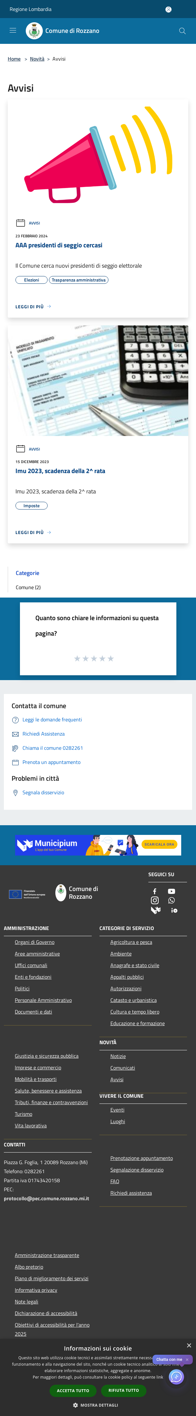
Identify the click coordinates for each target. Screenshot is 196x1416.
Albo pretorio (29, 1267)
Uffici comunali (31, 965)
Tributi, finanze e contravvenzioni (51, 1102)
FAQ (114, 1181)
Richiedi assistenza (131, 1193)
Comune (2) (28, 587)
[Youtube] (171, 892)
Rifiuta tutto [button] (123, 1390)
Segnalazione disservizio (136, 1169)
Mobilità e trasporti (36, 1079)
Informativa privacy (36, 1290)
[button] (98, 1405)
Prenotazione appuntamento (141, 1158)
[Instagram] (154, 901)
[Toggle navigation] (13, 30)
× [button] (188, 1345)
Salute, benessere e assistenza (48, 1090)
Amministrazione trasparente (47, 1255)
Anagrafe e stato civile (134, 965)
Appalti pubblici (127, 977)
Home (14, 59)
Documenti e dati (33, 1011)
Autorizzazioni (126, 988)
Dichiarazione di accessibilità (46, 1313)
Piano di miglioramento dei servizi (52, 1278)
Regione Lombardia (30, 9)
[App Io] (174, 910)
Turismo (23, 1114)
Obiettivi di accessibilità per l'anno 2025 (52, 1329)
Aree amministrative (37, 953)
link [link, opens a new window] (159, 1377)
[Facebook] (154, 892)
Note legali (26, 1301)
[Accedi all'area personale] (168, 9)
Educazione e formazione (137, 1023)
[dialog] (98, 1377)
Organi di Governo (34, 942)
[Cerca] (182, 31)
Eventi (117, 1110)
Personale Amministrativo (43, 1000)
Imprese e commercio (38, 1067)
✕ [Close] (187, 1360)
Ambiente (121, 953)
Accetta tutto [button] (73, 1390)
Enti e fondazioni (33, 977)
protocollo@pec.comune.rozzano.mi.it (46, 1198)
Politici (22, 988)
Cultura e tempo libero (134, 1011)
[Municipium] (155, 910)
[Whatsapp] (171, 901)
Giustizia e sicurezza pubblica (47, 1056)
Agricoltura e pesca (131, 942)
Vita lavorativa (31, 1125)
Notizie (118, 1056)
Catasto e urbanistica (133, 1000)
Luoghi (117, 1121)
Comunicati (122, 1068)
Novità (37, 59)
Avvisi (27, 223)
